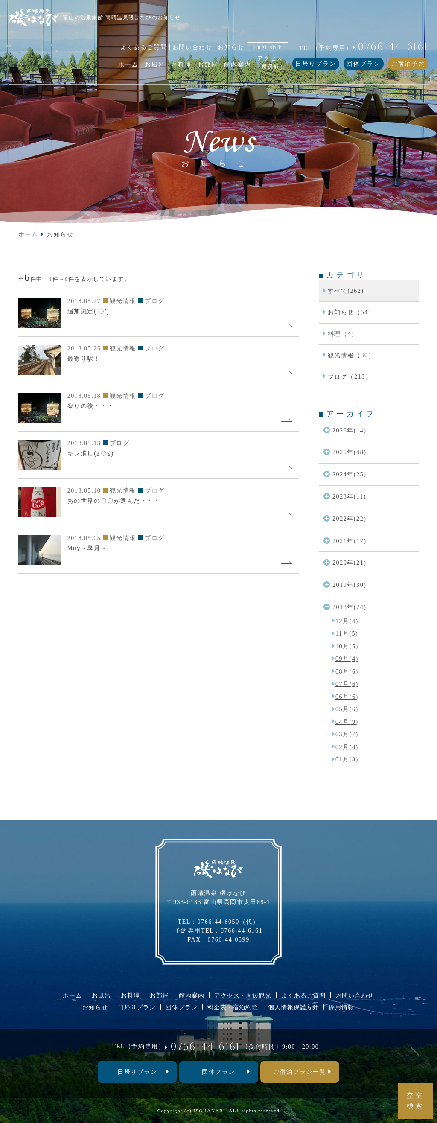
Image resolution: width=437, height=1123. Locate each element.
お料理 (130, 995)
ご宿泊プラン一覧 (299, 1071)
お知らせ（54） (351, 312)
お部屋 (159, 995)
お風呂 (101, 995)
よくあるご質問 (143, 47)
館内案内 (191, 995)
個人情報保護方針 (293, 1007)
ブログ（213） (350, 376)
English (265, 47)
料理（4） (343, 333)
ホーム (28, 234)
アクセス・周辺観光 (242, 995)
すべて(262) (346, 290)
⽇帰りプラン (137, 1071)
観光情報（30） (351, 355)
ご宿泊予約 (408, 64)
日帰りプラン (315, 64)
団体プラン (364, 64)
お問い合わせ (192, 47)
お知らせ (231, 47)
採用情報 (341, 1007)
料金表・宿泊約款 (232, 1007)
